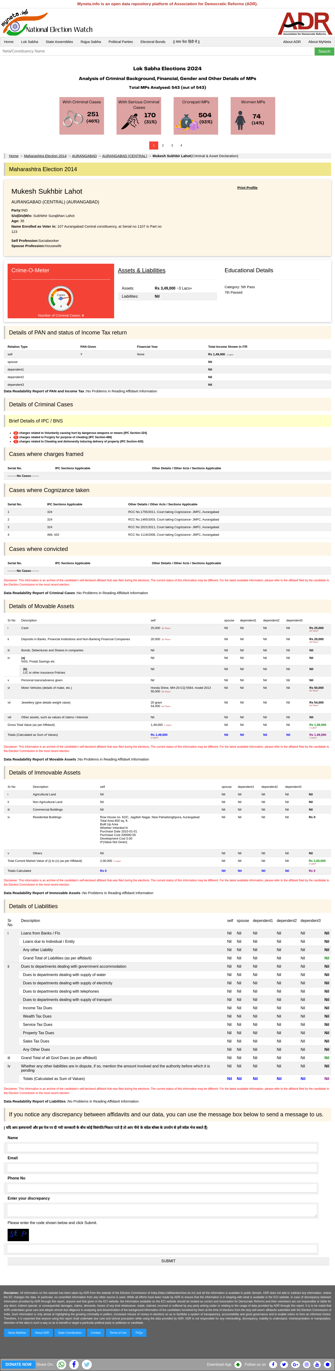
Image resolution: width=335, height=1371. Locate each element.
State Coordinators (70, 1332)
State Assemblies (59, 42)
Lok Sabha (29, 42)
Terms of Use (118, 1332)
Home (9, 42)
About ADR (292, 42)
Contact (96, 1332)
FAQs (139, 1332)
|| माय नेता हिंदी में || (186, 42)
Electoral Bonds (152, 42)
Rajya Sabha (91, 42)
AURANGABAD (84, 156)
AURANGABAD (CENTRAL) (124, 156)
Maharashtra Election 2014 (45, 156)
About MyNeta (319, 42)
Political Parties (121, 42)
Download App (219, 1364)
